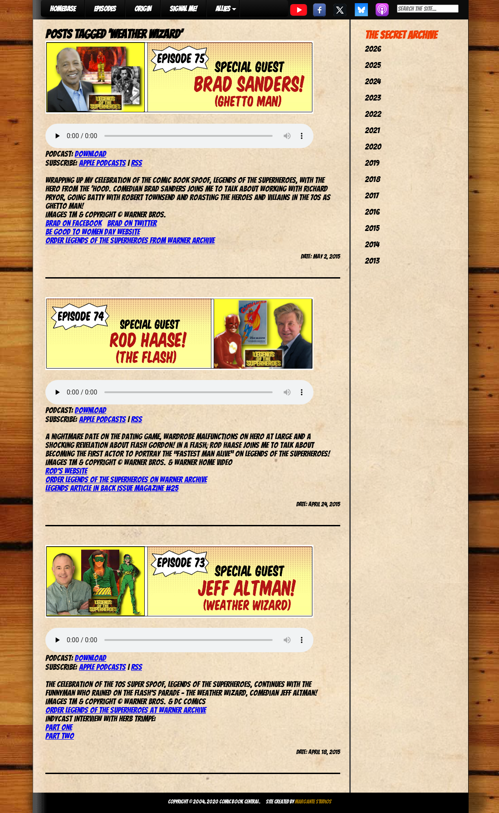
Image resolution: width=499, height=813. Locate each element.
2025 (373, 65)
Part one (58, 727)
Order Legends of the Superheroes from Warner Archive (130, 240)
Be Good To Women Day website (92, 231)
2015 (372, 228)
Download (90, 153)
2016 (372, 211)
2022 (373, 114)
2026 (373, 48)
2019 (372, 163)
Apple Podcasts (102, 163)
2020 (373, 146)
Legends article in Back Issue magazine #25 (111, 488)
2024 (373, 81)
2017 (371, 195)
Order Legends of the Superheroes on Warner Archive (126, 479)
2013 (372, 260)
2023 (373, 97)
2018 (372, 179)
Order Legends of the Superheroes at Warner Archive (125, 710)
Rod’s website (66, 471)
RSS (136, 163)
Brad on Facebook (73, 223)
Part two (59, 735)
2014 (372, 244)
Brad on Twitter (132, 223)
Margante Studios (313, 801)
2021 (372, 130)
